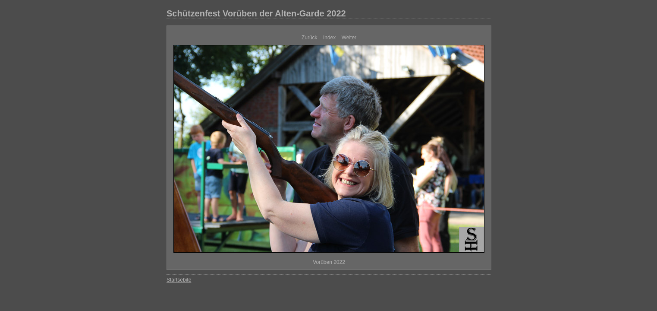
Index (329, 38)
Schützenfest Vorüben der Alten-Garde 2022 (256, 13)
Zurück (309, 38)
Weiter (349, 38)
